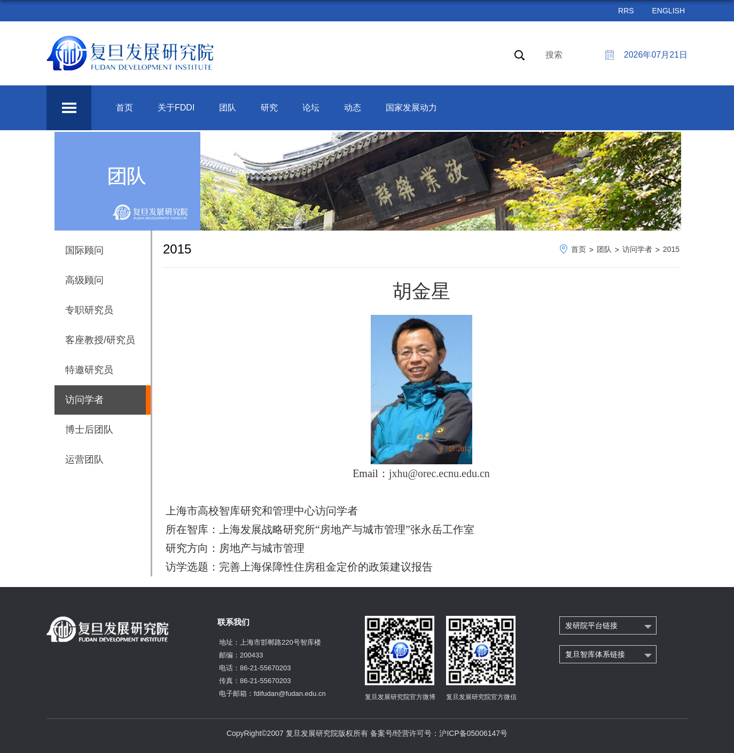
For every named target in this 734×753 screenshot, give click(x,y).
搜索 (554, 54)
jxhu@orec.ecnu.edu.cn (439, 473)
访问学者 (637, 249)
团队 (227, 107)
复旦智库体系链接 (595, 654)
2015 (671, 249)
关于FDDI (176, 107)
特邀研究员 (89, 369)
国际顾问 (84, 250)
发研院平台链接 (591, 625)
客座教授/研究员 (100, 340)
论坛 (310, 107)
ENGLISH (668, 10)
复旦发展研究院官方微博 (400, 697)
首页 (124, 107)
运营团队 (84, 459)
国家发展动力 (411, 107)
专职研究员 (89, 310)
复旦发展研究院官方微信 (481, 697)
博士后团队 (89, 429)
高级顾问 (84, 280)
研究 (269, 107)
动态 (352, 107)
